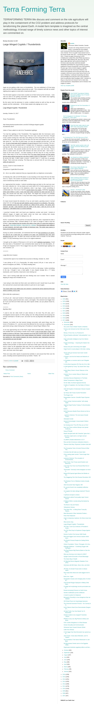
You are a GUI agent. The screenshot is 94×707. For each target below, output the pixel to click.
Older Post (51, 373)
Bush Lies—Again (68, 576)
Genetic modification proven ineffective (74, 592)
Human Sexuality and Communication (74, 625)
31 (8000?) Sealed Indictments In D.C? (74, 439)
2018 (64, 318)
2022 (64, 308)
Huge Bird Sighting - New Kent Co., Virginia (23, 225)
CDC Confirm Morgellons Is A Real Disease (75, 622)
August (66, 655)
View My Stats (64, 284)
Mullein (66, 409)
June (65, 659)
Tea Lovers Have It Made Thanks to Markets (75, 326)
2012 (64, 684)
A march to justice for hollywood (72, 595)
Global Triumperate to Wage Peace (73, 380)
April (65, 664)
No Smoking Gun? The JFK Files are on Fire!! (75, 137)
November (67, 324)
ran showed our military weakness (79, 157)
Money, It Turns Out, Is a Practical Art (74, 333)
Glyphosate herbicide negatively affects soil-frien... (77, 647)
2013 (64, 681)
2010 (64, 688)
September (67, 652)
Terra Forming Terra (34, 9)
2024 (64, 303)
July (65, 657)
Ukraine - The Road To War (77, 189)
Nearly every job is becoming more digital (75, 346)
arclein (72, 43)
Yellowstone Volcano (69, 507)
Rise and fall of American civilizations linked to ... (77, 442)
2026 (64, 299)
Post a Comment (10, 370)
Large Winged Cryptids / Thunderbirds (74, 524)
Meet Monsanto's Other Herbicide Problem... (76, 513)
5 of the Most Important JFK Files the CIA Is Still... (77, 364)
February (66, 669)
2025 (64, 301)
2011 (64, 686)
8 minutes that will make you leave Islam (74, 452)
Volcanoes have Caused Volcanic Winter (74, 627)
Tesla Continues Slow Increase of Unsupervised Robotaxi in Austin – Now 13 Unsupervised (79, 179)
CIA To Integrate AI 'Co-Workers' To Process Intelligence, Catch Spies (75, 116)
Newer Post (7, 373)
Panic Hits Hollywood (69, 515)
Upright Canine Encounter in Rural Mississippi (76, 556)
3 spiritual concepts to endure (72, 495)
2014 (64, 679)
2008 (64, 693)
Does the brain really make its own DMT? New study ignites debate (79, 126)
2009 (64, 691)
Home (29, 373)
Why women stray (68, 522)
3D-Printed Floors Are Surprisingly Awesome (76, 601)
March (66, 666)
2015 (64, 676)
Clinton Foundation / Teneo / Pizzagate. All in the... (77, 544)
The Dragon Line (68, 395)
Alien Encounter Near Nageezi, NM (73, 485)
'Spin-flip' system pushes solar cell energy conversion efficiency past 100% (79, 147)
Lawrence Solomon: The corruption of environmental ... (74, 459)
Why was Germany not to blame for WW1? (75, 554)
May (65, 662)
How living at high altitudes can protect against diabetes (78, 167)
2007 (64, 695)
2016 (64, 674)
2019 (64, 315)
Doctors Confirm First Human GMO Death (75, 534)
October (66, 650)
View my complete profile (67, 85)
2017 (64, 320)
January (66, 671)
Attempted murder (68, 419)
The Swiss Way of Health (70, 559)
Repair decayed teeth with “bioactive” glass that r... (77, 433)
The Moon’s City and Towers (71, 505)
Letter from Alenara (69, 629)
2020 (64, 313)
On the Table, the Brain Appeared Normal (75, 383)
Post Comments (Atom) (16, 376)
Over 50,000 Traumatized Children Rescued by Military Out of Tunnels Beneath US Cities (79, 95)
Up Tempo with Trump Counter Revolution (75, 392)
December (67, 322)
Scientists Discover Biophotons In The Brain (75, 378)
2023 (64, 306)
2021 (64, 310)
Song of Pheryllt (68, 431)
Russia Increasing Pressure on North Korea (75, 590)
